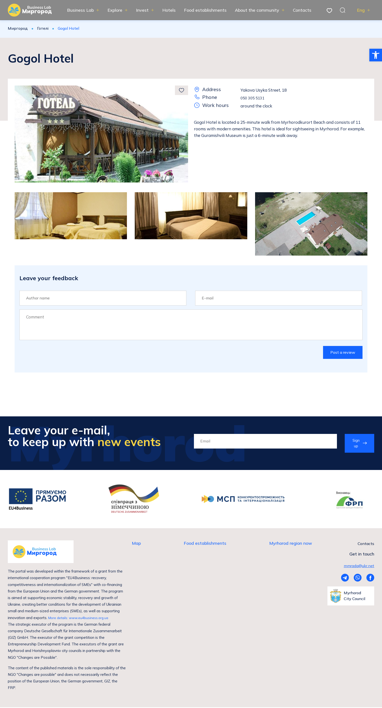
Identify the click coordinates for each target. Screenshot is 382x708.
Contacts (302, 10)
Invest (142, 10)
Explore (114, 10)
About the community (257, 10)
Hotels (169, 10)
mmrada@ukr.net (359, 566)
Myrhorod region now (290, 544)
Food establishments (205, 10)
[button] (375, 55)
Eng (361, 10)
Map (136, 544)
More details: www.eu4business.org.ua (81, 618)
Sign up (355, 444)
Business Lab (80, 10)
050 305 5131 (253, 97)
